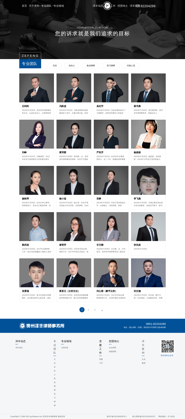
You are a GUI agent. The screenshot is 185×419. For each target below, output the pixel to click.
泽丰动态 (19, 348)
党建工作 (101, 361)
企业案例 (143, 361)
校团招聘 (112, 351)
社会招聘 (112, 348)
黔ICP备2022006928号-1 (117, 416)
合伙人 (72, 65)
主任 (55, 65)
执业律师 (91, 65)
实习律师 (111, 65)
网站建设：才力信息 (167, 416)
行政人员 (131, 65)
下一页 (101, 309)
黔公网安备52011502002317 (143, 416)
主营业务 (64, 348)
